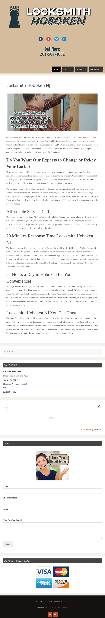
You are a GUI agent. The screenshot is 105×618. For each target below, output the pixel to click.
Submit (8, 544)
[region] (52, 112)
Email (5, 509)
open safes (78, 148)
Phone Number (10, 498)
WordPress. (63, 608)
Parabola (52, 608)
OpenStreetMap (88, 430)
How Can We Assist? (12, 520)
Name (5, 486)
